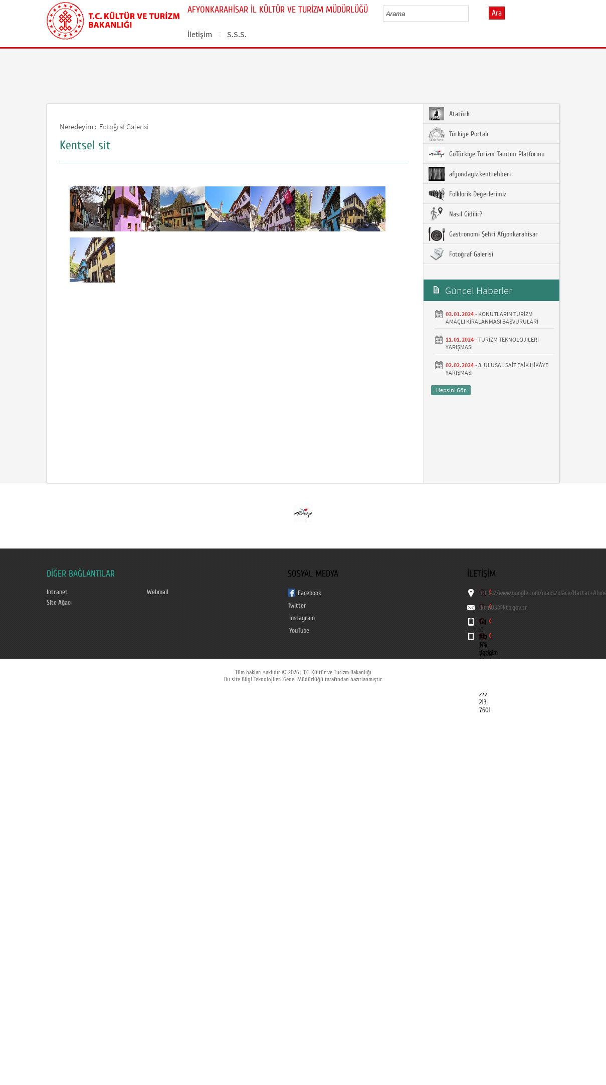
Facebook (309, 593)
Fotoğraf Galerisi (123, 126)
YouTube (299, 630)
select (471, 13)
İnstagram (301, 618)
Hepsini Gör (451, 390)
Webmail (157, 592)
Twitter (297, 605)
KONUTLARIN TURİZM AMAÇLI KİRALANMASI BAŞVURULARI (492, 317)
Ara (497, 13)
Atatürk (449, 114)
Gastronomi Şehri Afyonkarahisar (483, 234)
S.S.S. (237, 34)
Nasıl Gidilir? (455, 214)
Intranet (57, 592)
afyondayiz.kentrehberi (470, 174)
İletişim (199, 34)
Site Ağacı (59, 602)
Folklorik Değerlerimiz (467, 194)
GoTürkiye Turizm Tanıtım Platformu (487, 154)
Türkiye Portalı (458, 134)
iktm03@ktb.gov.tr (503, 608)
